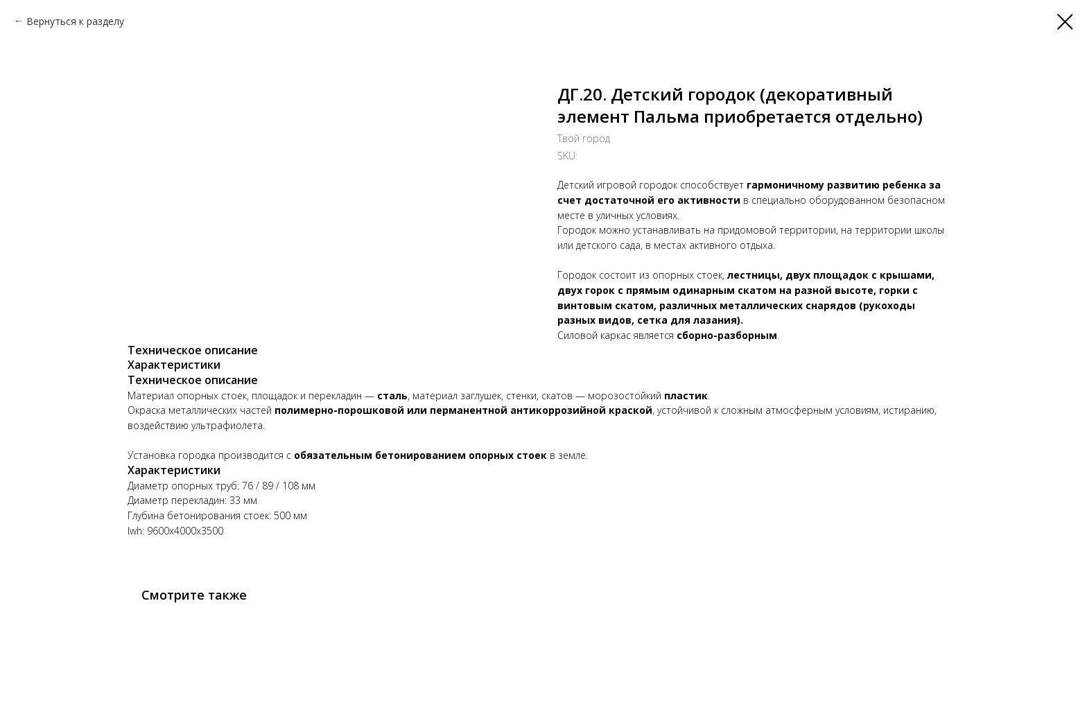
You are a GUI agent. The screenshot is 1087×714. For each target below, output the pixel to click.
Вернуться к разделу (75, 21)
